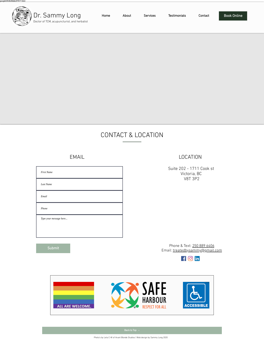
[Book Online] (233, 16)
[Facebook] (183, 258)
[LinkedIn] (197, 258)
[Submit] (53, 248)
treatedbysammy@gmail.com (197, 250)
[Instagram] (190, 258)
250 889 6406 (203, 246)
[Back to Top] (132, 330)
